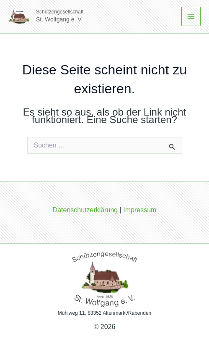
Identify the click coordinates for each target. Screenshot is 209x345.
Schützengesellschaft (59, 12)
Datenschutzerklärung (85, 209)
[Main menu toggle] (191, 16)
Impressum (139, 209)
